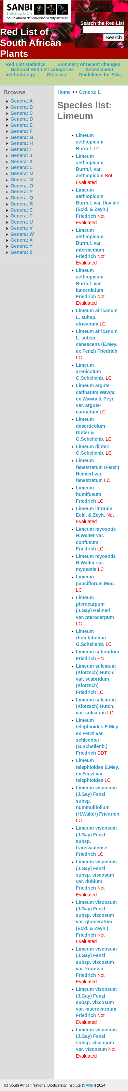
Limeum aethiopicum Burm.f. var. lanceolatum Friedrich (89, 283)
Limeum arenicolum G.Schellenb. (90, 372)
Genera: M (22, 173)
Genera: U (22, 222)
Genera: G (22, 137)
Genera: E (22, 125)
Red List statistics (25, 64)
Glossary (57, 74)
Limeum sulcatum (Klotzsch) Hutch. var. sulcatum (96, 706)
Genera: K (22, 161)
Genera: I (21, 149)
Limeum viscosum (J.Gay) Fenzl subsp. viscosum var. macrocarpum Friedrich (96, 1002)
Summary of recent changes (88, 64)
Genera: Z (21, 252)
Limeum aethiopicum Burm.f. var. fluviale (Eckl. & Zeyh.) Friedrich (97, 203)
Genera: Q (22, 197)
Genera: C (22, 113)
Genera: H (22, 143)
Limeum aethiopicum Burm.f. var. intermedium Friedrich (90, 243)
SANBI (89, 1085)
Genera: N (22, 179)
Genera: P (22, 191)
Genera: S (22, 210)
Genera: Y (22, 246)
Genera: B (22, 107)
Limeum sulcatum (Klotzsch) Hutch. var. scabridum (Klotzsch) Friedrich (96, 679)
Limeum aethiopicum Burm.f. (89, 142)
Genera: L (21, 167)
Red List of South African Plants (30, 43)
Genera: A (22, 101)
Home (64, 92)
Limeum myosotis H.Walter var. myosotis (96, 563)
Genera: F (21, 131)
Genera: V (22, 228)
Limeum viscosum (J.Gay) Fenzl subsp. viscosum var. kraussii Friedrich (96, 962)
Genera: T (21, 215)
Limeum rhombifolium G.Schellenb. (91, 638)
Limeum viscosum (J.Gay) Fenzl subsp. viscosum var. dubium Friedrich (96, 875)
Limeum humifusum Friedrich (88, 494)
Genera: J (21, 155)
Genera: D (22, 119)
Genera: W (22, 234)
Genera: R (22, 204)
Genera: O (22, 185)
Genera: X (22, 240)
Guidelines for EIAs (100, 74)
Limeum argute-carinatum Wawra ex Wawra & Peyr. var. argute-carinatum (95, 398)
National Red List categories (42, 69)
